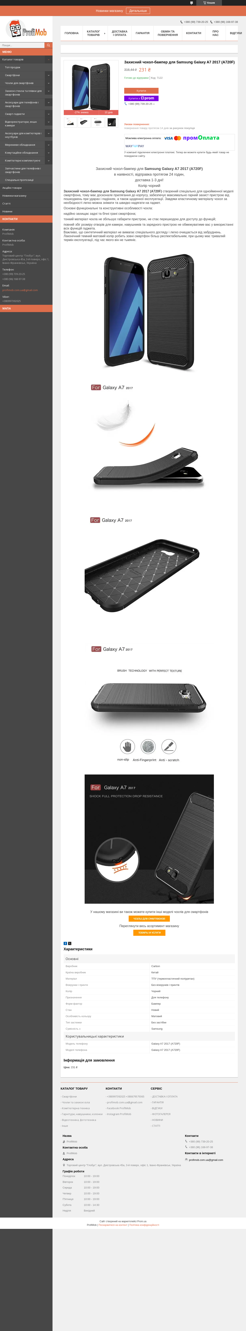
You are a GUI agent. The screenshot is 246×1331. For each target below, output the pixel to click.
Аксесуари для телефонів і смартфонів (22, 104)
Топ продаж (12, 67)
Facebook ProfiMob (119, 1108)
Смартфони (12, 75)
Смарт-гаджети (15, 114)
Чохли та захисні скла (76, 1102)
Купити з (141, 98)
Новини (7, 211)
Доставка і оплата (119, 33)
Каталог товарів (12, 59)
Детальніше (138, 11)
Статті (6, 203)
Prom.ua (141, 1221)
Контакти (193, 33)
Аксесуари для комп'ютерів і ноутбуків (23, 135)
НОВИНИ (157, 1120)
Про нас (215, 33)
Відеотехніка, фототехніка (79, 1120)
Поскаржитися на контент (113, 1225)
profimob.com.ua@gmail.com (20, 290)
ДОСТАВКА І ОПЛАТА (165, 1096)
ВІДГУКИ (157, 1108)
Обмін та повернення (168, 33)
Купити (141, 90)
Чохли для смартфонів (19, 83)
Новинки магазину (14, 195)
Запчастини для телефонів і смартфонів (23, 170)
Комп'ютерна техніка (76, 1108)
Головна (72, 33)
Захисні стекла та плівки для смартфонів (23, 92)
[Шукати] (48, 45)
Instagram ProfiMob (119, 1114)
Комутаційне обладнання (21, 152)
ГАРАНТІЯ (158, 1102)
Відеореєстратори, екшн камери (21, 123)
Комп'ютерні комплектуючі (22, 160)
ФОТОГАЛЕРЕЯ (161, 1114)
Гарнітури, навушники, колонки (82, 1114)
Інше (65, 1126)
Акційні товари (12, 188)
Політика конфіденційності (144, 1225)
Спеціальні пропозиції (19, 180)
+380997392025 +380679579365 (125, 1096)
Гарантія (142, 33)
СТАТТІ (156, 1126)
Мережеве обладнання (20, 145)
